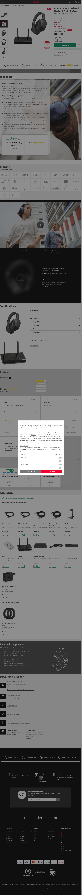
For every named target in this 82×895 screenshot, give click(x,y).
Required (23, 454)
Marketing (23, 461)
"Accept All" (35, 440)
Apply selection (30, 471)
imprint (21, 451)
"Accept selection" (24, 445)
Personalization (24, 464)
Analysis (22, 457)
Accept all (52, 471)
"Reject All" (33, 434)
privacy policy (53, 449)
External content (24, 468)
